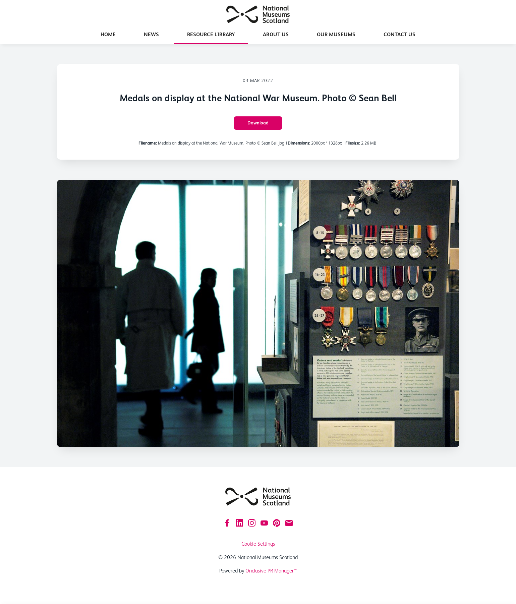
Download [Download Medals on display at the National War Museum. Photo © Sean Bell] (258, 122)
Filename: (147, 143)
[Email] (289, 523)
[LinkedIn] (239, 523)
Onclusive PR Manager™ (271, 570)
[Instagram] (251, 523)
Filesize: (352, 143)
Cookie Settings (258, 544)
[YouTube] (264, 523)
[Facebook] (227, 523)
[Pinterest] (276, 523)
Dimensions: (299, 143)
